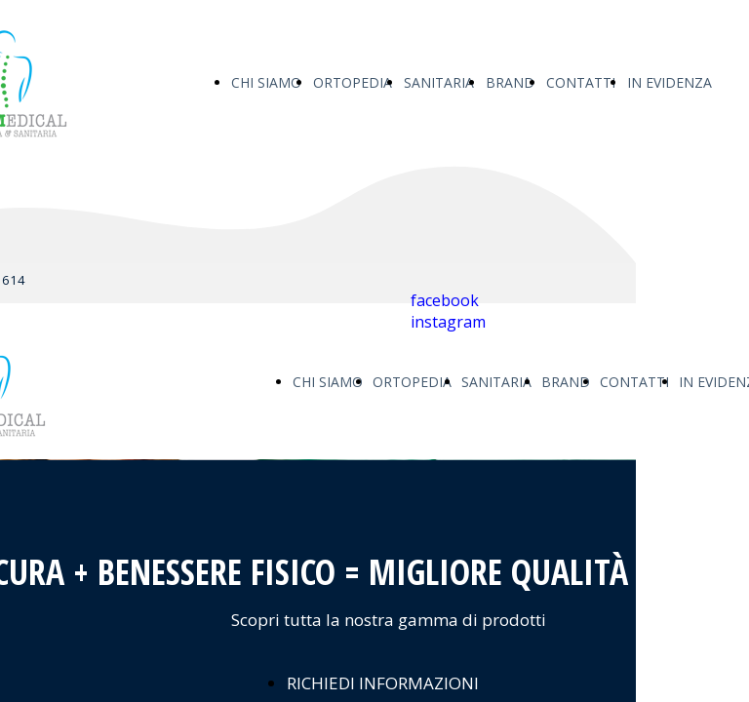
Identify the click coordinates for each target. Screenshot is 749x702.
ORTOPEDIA (352, 82)
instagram (448, 321)
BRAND (510, 82)
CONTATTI (580, 82)
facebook (445, 300)
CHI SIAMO (266, 82)
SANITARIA (439, 82)
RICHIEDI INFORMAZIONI (383, 683)
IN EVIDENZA (669, 82)
